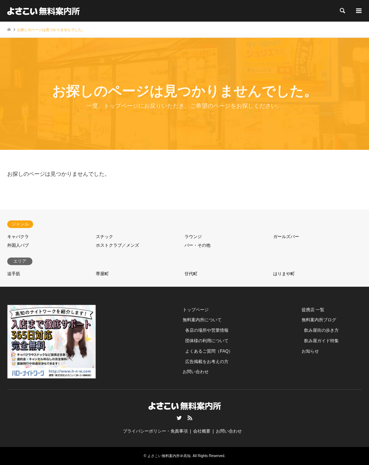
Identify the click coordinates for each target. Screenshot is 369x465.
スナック (104, 236)
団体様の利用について (206, 340)
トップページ (196, 309)
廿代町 (190, 273)
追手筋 (13, 273)
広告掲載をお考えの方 (206, 361)
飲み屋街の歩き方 (321, 330)
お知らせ (310, 351)
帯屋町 (102, 273)
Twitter (179, 417)
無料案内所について (202, 319)
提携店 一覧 (313, 309)
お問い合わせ (196, 371)
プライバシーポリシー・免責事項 (155, 431)
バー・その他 (197, 245)
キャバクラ (18, 236)
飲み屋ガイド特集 (321, 340)
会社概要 (201, 431)
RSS (189, 417)
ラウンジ (193, 236)
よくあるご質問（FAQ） (209, 351)
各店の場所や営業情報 (206, 330)
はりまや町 (284, 273)
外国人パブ (18, 245)
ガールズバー (286, 236)
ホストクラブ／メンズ (117, 245)
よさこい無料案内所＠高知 (169, 456)
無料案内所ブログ (319, 319)
